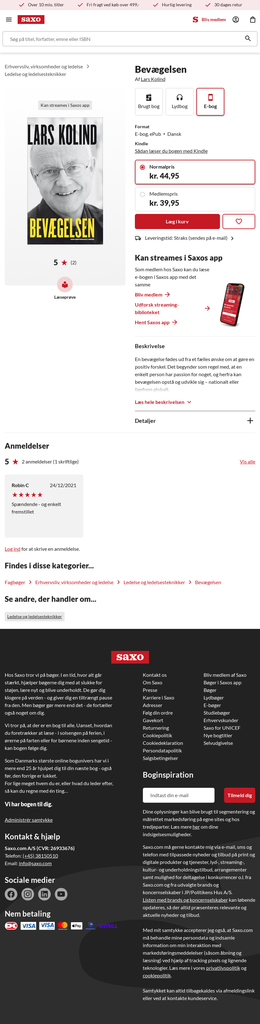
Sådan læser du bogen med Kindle (171, 151)
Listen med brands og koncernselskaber (185, 900)
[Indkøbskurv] (253, 19)
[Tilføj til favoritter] (238, 221)
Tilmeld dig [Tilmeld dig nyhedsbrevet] (240, 795)
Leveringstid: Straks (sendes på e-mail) (190, 238)
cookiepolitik (157, 975)
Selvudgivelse (218, 743)
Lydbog (180, 106)
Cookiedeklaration (163, 743)
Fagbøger (15, 582)
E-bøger (212, 705)
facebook (11, 894)
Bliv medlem (214, 19)
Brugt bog (148, 106)
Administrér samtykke (29, 820)
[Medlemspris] (195, 199)
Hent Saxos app (152, 322)
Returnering (156, 728)
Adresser (152, 705)
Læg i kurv (177, 221)
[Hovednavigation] (9, 19)
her (196, 827)
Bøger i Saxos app (222, 682)
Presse (150, 690)
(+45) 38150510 (40, 856)
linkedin (44, 894)
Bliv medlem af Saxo (225, 675)
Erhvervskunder (221, 720)
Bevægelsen (208, 582)
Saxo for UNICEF (222, 728)
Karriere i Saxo (158, 697)
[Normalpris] (195, 172)
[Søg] (130, 38)
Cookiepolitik (157, 735)
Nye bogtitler (218, 735)
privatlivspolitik (223, 968)
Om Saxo (152, 682)
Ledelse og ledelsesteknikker (35, 74)
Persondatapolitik (162, 750)
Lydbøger (214, 697)
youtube (61, 894)
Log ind (12, 549)
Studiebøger (217, 713)
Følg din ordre (158, 713)
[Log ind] (235, 19)
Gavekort (153, 720)
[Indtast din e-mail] (179, 795)
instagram (27, 894)
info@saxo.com (35, 863)
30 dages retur (228, 4)
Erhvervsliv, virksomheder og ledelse (44, 66)
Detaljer (145, 420)
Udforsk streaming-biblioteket (157, 308)
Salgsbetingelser (160, 758)
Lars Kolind (153, 79)
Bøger (210, 690)
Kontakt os (155, 675)
